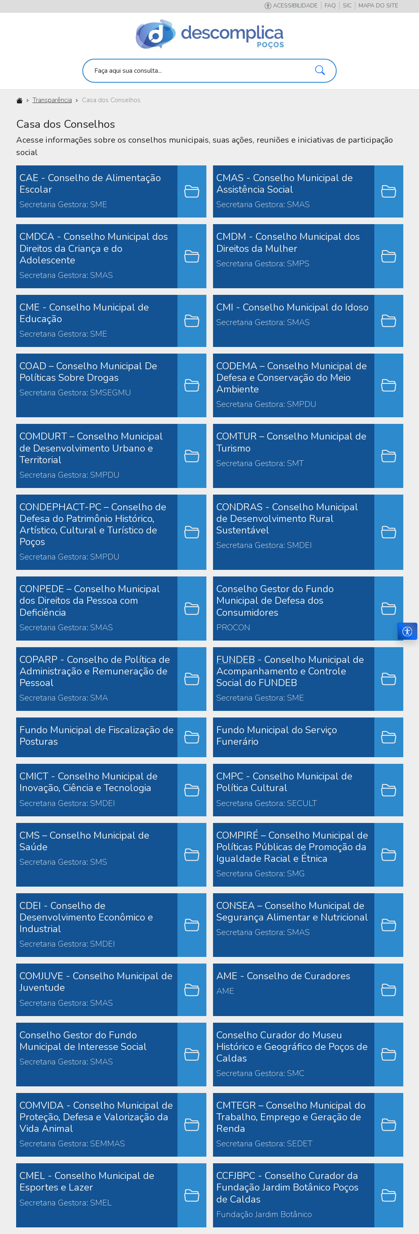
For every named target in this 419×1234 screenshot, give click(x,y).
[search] (209, 71)
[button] (378, 6)
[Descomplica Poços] (209, 34)
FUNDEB (235, 659)
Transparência (52, 100)
